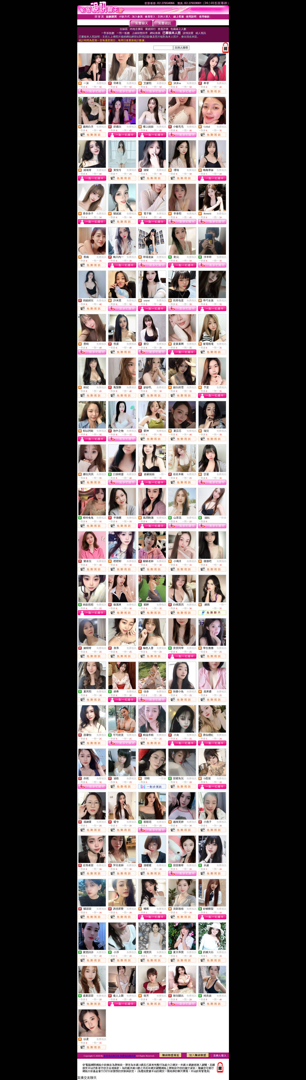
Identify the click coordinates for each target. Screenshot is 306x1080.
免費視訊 (101, 83)
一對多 (222, 517)
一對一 (162, 474)
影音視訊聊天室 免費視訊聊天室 (120, 1056)
